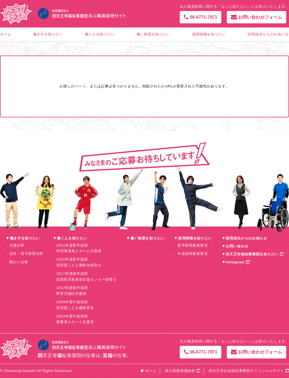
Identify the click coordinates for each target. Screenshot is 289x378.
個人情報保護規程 (180, 371)
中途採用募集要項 (193, 254)
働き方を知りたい (48, 34)
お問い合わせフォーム (256, 17)
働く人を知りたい (100, 34)
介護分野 (16, 245)
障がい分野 (18, 262)
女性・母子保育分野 (26, 254)
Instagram (235, 262)
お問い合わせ (237, 246)
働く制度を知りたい (153, 34)
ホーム (5, 34)
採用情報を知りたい (209, 34)
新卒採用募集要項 (193, 245)
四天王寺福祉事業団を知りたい (252, 254)
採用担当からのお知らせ (268, 34)
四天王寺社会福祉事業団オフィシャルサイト (246, 371)
